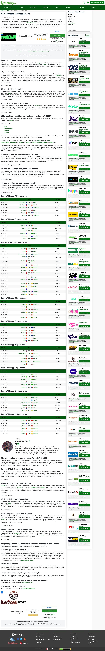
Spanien (34, 142)
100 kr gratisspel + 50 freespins (83, 453)
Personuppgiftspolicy (93, 641)
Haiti (32, 487)
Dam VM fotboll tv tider (27, 560)
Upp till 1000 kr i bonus (84, 202)
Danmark (42, 487)
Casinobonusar (56, 641)
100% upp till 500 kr (25, 36)
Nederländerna (8, 128)
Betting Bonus (33, 7)
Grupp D (19, 487)
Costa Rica (40, 142)
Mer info (57, 31)
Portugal (6, 130)
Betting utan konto (40, 641)
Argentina (37, 105)
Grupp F (3, 519)
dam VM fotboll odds (27, 582)
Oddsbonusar (56, 636)
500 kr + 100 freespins (84, 440)
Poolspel (81, 7)
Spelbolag (46, 7)
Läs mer (88, 35)
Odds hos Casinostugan (84, 417)
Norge (7, 142)
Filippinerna (13, 142)
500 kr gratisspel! (82, 40)
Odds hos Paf (82, 428)
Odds (57, 7)
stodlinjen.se (60, 38)
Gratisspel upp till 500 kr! (84, 382)
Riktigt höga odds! (83, 213)
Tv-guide (71, 21)
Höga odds (81, 526)
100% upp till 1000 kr (83, 178)
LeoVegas (16, 624)
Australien (17, 533)
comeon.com (19, 51)
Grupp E (11, 120)
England (3, 485)
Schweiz (21, 142)
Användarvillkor (91, 639)
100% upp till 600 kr (83, 359)
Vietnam (6, 132)
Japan (51, 142)
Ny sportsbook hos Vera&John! (83, 323)
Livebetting (38, 642)
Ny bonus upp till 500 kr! (84, 335)
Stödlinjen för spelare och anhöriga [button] (43, 51)
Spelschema (72, 23)
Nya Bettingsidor (40, 638)
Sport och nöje (8, 7)
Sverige (39, 63)
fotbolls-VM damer (31, 22)
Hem (2, 10)
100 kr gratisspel (82, 405)
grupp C (28, 142)
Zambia (45, 142)
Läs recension (25, 38)
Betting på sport (74, 638)
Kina (35, 487)
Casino (92, 7)
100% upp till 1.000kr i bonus (84, 166)
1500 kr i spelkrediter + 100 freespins (84, 262)
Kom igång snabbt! (83, 465)
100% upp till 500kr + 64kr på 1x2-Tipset (83, 66)
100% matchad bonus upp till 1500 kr (83, 53)
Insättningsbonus (57, 638)
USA (5, 126)
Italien (9, 93)
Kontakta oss (91, 638)
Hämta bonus (57, 35)
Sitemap (90, 644)
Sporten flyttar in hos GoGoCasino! (83, 310)
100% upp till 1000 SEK (84, 298)
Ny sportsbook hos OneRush (83, 537)
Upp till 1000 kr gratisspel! (82, 249)
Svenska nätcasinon (75, 642)
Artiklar (71, 24)
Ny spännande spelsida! (84, 286)
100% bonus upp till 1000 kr (84, 105)
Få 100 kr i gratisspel (83, 503)
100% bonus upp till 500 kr (84, 477)
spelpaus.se (57, 40)
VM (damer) (7, 10)
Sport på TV (68, 7)
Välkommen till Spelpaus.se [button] (32, 51)
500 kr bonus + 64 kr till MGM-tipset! (84, 79)
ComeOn (30, 54)
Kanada (43, 535)
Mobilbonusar (56, 639)
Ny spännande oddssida (84, 370)
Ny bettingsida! (82, 117)
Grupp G (45, 64)
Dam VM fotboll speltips (28, 588)
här (57, 42)
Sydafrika (58, 75)
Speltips (21, 7)
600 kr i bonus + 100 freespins (83, 92)
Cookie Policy (91, 642)
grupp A (39, 140)
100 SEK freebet (17, 612)
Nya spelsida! (81, 190)
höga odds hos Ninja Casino (83, 130)
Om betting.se (91, 636)
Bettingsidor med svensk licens (43, 639)
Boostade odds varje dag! (84, 347)
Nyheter (72, 641)
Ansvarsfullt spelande (52, 649)
